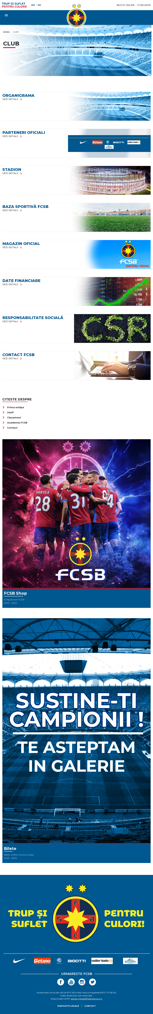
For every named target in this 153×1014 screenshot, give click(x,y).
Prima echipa (13, 407)
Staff (8, 412)
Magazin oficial (21, 243)
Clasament (11, 417)
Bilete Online (125, 5)
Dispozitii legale (68, 1006)
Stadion (11, 169)
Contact (9, 427)
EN (39, 5)
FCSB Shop (144, 5)
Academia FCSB (14, 422)
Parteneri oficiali (23, 132)
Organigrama (18, 95)
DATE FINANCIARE (21, 280)
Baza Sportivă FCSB (25, 206)
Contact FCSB (18, 354)
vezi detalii (12, 99)
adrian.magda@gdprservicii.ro (86, 998)
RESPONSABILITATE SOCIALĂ (32, 317)
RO (33, 5)
